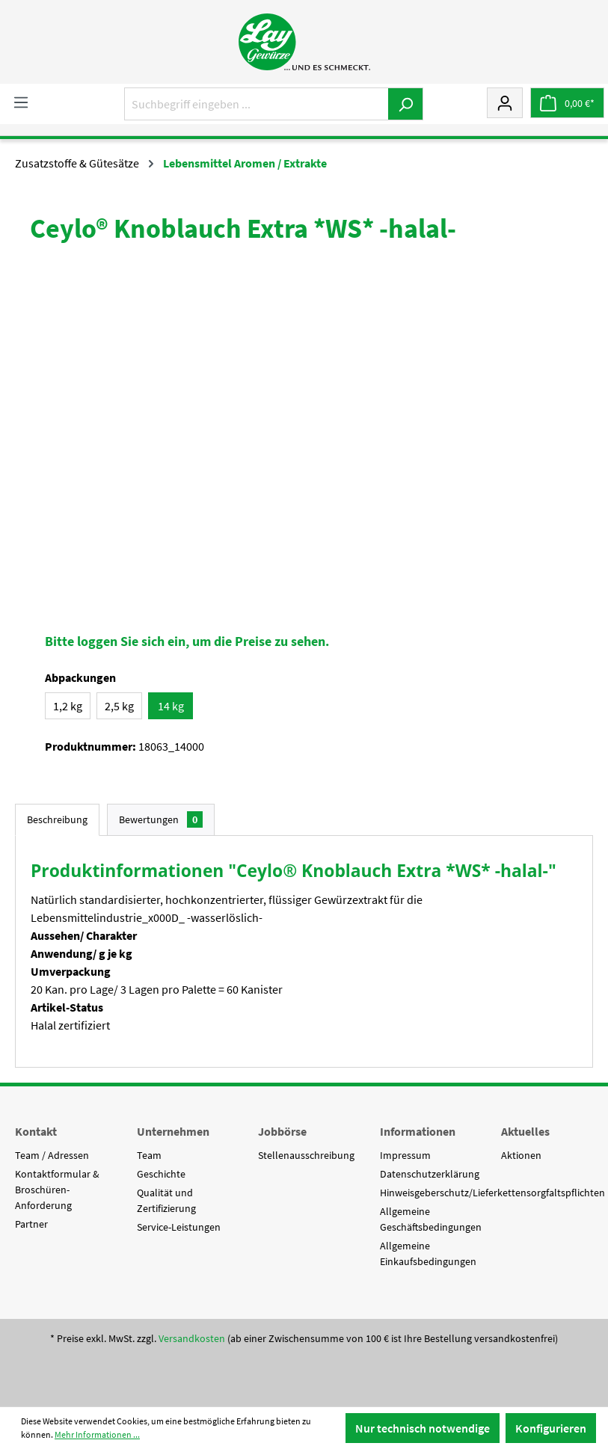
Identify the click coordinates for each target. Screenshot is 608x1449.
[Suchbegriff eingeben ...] (256, 103)
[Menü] (21, 101)
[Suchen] (405, 103)
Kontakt (36, 1131)
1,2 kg (67, 705)
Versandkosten (192, 1338)
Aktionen (521, 1155)
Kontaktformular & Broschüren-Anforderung (57, 1189)
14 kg (171, 705)
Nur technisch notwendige (422, 1428)
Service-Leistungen (179, 1227)
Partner (31, 1224)
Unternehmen (173, 1131)
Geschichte (161, 1174)
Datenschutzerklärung (429, 1174)
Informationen (417, 1131)
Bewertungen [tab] (161, 819)
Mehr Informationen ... (97, 1434)
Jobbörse (282, 1131)
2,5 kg (119, 705)
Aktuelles (525, 1131)
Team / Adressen (52, 1155)
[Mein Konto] (505, 102)
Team (149, 1155)
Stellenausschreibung (306, 1155)
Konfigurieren (550, 1428)
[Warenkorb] (567, 102)
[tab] (57, 820)
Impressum (405, 1155)
